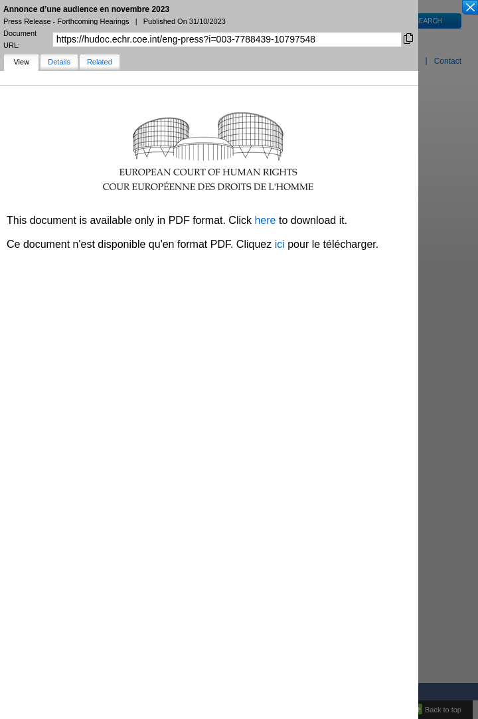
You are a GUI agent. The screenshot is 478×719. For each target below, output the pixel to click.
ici (280, 244)
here (265, 220)
